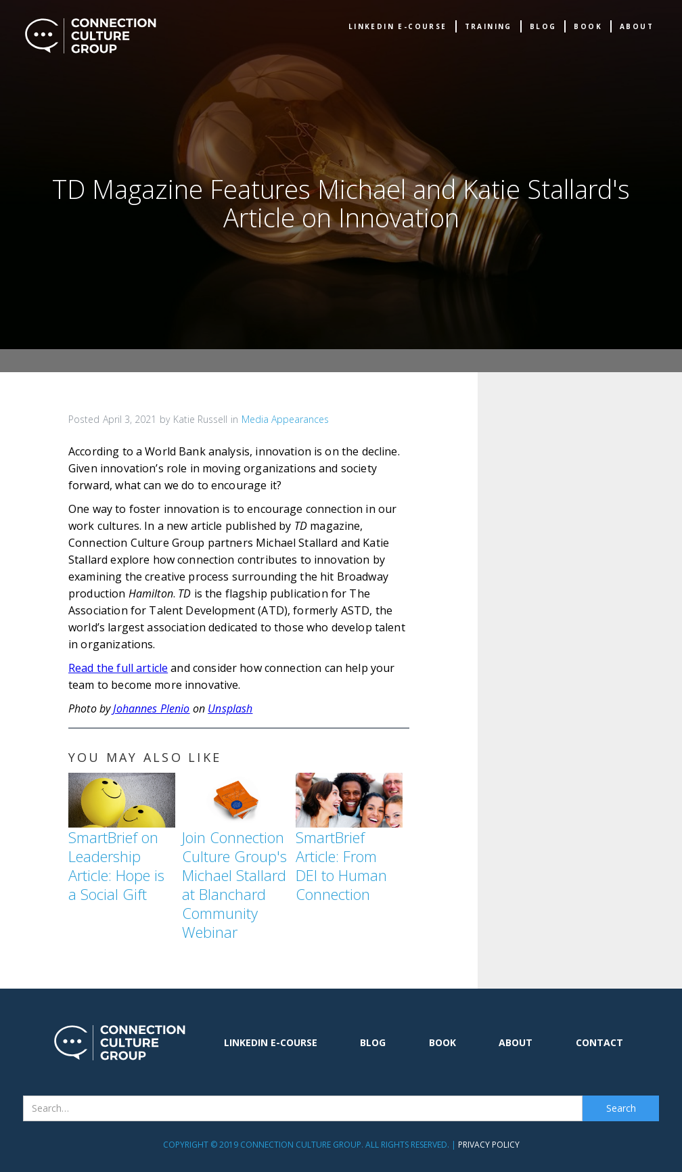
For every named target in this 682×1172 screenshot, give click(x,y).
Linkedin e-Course (397, 26)
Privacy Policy (489, 1144)
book (588, 26)
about (637, 26)
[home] (90, 36)
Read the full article (118, 667)
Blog (543, 26)
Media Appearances (285, 419)
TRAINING (488, 26)
